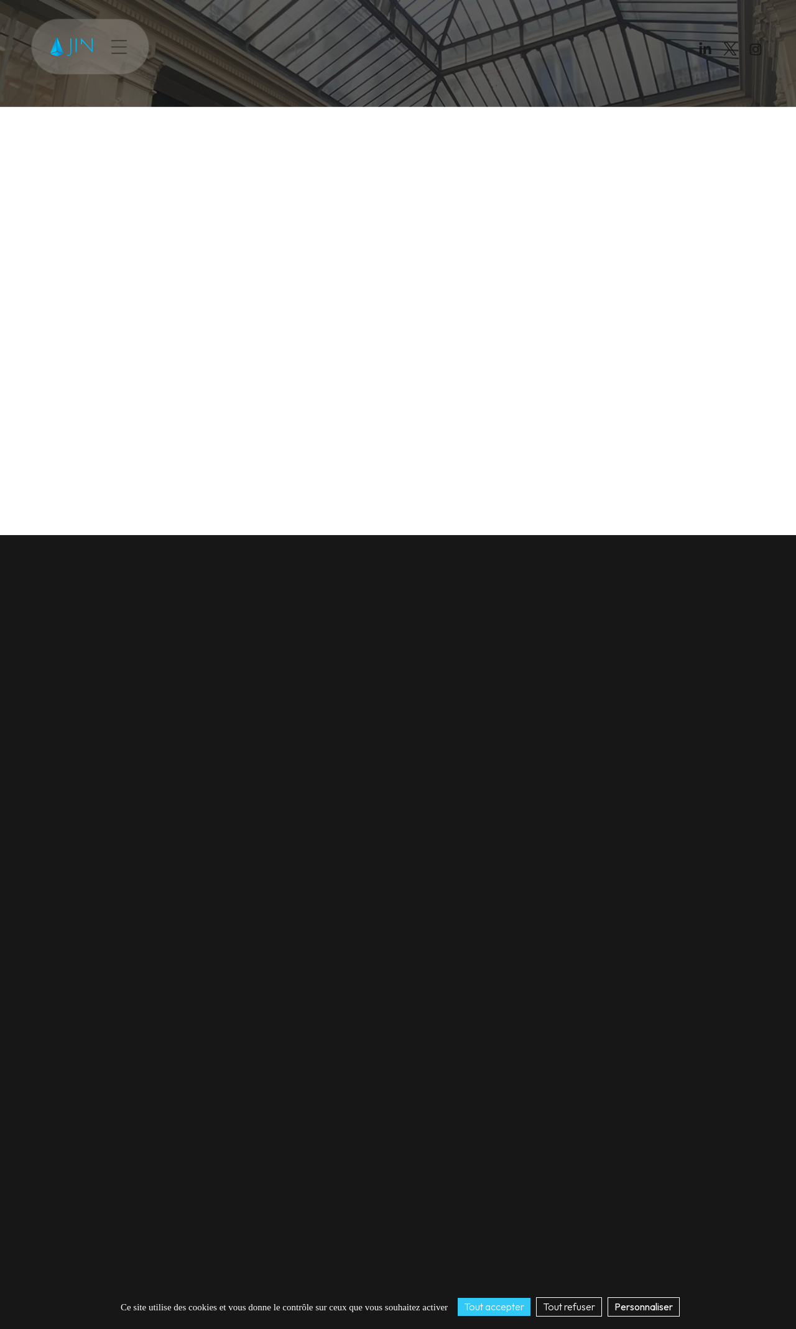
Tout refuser (569, 1306)
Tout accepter (494, 1306)
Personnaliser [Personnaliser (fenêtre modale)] (643, 1306)
